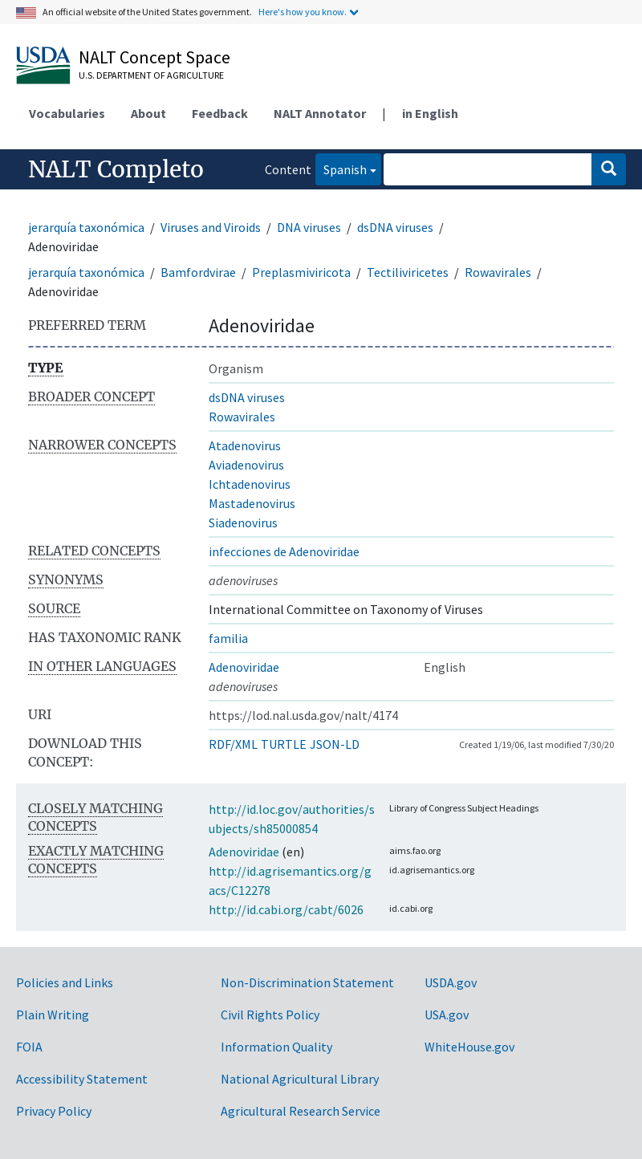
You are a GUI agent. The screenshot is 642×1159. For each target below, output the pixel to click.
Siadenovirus (243, 522)
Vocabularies (67, 113)
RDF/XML (233, 744)
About (148, 113)
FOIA (29, 1047)
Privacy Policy (53, 1111)
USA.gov (447, 1015)
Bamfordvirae (198, 272)
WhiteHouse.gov (469, 1047)
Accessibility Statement (82, 1079)
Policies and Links (64, 982)
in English (430, 113)
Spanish (341, 168)
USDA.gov (451, 982)
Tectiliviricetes (408, 272)
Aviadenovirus (246, 465)
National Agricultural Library (300, 1079)
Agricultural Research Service (300, 1111)
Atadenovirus (245, 445)
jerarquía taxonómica (86, 227)
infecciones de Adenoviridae (284, 551)
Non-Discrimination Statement (307, 982)
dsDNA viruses (395, 227)
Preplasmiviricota (301, 272)
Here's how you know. (302, 12)
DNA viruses (309, 227)
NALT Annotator (320, 113)
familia (228, 638)
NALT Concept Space (154, 57)
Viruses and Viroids (210, 227)
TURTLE (284, 744)
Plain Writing (52, 1015)
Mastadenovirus (252, 503)
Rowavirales (498, 272)
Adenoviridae (244, 667)
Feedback (220, 113)
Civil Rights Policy (270, 1015)
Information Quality (276, 1047)
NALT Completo (116, 169)
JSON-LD (335, 744)
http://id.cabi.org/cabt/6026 (286, 909)
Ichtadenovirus (250, 484)
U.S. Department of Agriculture (151, 75)
